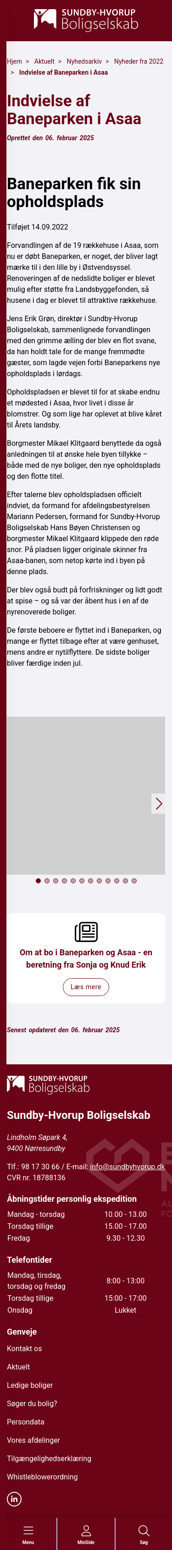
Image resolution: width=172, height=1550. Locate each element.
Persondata (25, 1422)
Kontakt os (24, 1348)
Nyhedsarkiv (84, 61)
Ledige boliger (30, 1385)
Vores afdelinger (33, 1440)
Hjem (14, 61)
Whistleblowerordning (42, 1477)
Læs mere (86, 987)
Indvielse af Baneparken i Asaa (63, 72)
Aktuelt (44, 61)
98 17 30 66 (40, 1166)
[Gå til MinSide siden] (86, 1535)
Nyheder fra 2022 (138, 61)
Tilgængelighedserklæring (49, 1458)
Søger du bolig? (32, 1403)
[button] (86, 796)
